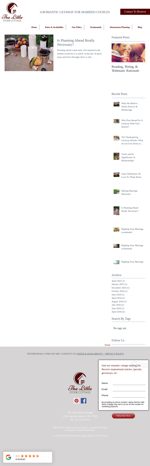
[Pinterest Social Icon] (76, 400)
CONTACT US (69, 354)
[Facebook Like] (140, 9)
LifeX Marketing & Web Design (74, 436)
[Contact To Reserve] (135, 12)
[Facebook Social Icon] (83, 400)
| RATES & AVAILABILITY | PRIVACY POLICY (100, 354)
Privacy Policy (101, 436)
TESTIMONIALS (35, 354)
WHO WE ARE (52, 354)
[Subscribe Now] (123, 415)
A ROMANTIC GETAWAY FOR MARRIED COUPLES (75, 12)
